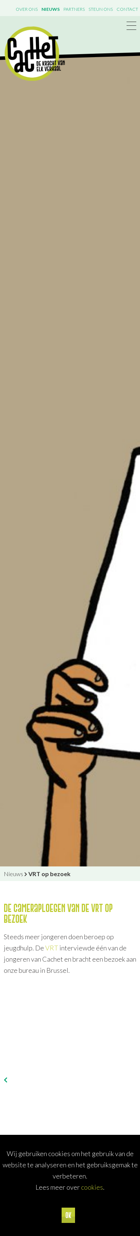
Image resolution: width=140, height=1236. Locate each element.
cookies (92, 1187)
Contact (127, 9)
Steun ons (100, 9)
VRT (52, 948)
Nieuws (50, 9)
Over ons (27, 9)
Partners (74, 9)
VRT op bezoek (49, 873)
